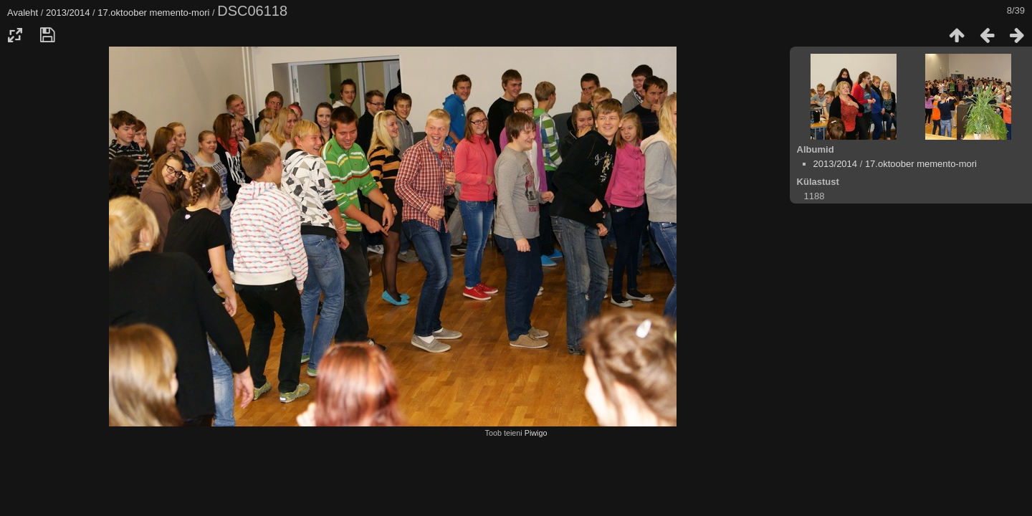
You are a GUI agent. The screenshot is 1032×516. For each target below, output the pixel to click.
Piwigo (536, 433)
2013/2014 (68, 12)
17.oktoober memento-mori (153, 12)
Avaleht (22, 12)
